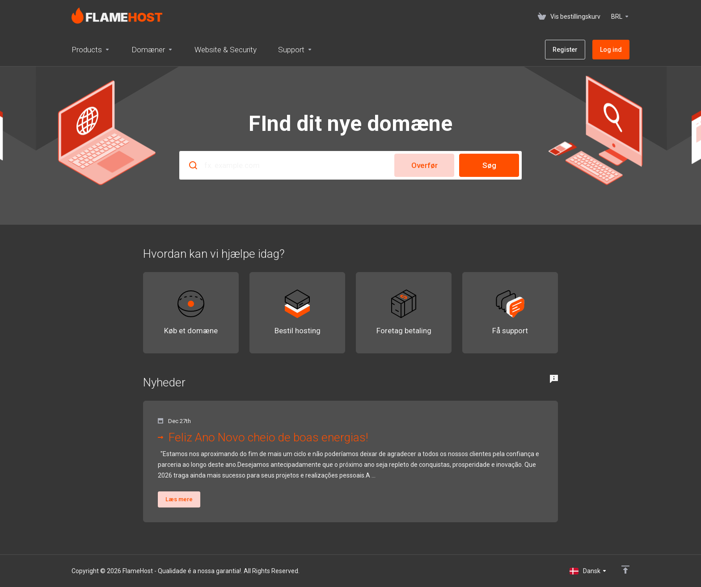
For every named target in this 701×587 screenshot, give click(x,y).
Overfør (424, 165)
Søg (489, 165)
